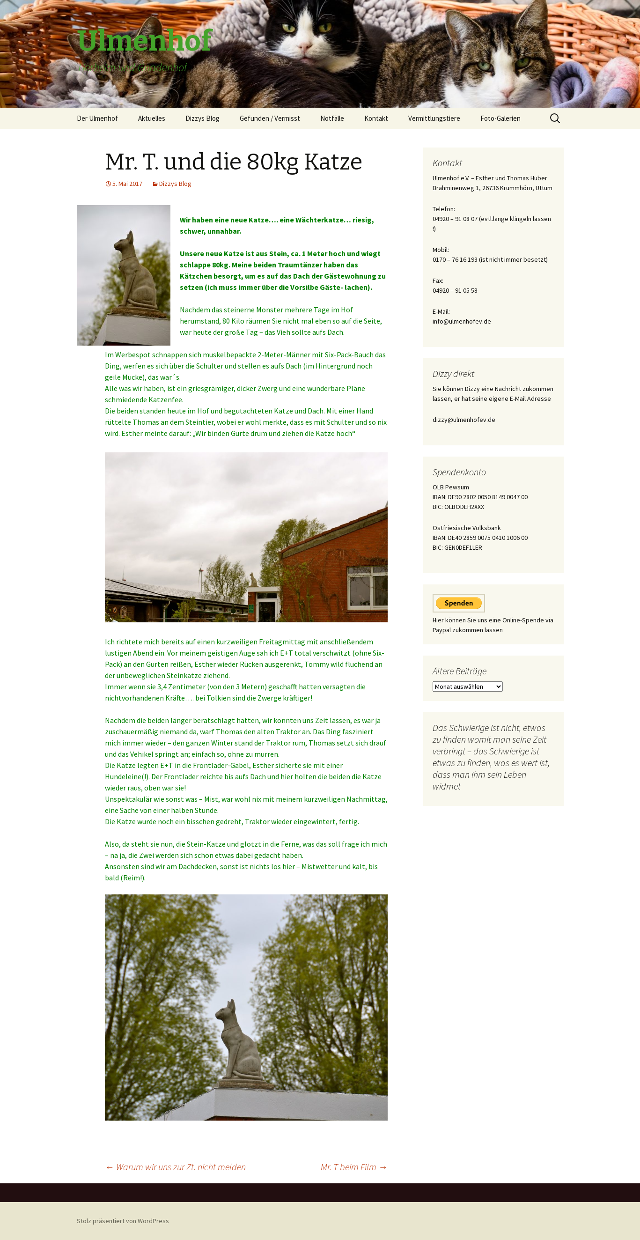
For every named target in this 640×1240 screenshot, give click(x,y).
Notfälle (332, 118)
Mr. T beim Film (354, 1167)
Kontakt (376, 118)
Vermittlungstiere (434, 118)
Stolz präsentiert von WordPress (123, 1221)
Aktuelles (151, 118)
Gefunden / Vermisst (270, 118)
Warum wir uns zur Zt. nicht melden (175, 1167)
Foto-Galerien (500, 118)
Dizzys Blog (202, 118)
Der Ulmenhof (97, 118)
